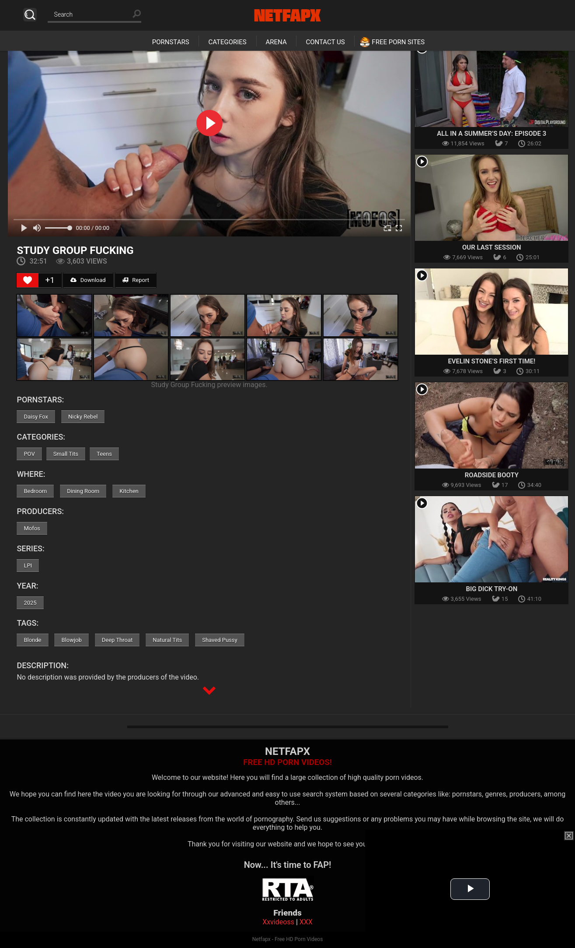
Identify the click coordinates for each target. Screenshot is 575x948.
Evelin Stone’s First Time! (491, 361)
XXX (306, 922)
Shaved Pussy (219, 640)
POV (29, 454)
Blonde (32, 640)
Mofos (32, 528)
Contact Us (325, 42)
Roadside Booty (492, 475)
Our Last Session (491, 247)
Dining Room (83, 491)
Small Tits (65, 454)
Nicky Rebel (83, 416)
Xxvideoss (278, 922)
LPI (28, 565)
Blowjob (71, 640)
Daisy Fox (36, 416)
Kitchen (129, 491)
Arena (276, 42)
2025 (30, 602)
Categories (227, 42)
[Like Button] (27, 280)
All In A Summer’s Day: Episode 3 (491, 133)
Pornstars (170, 42)
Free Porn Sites (398, 42)
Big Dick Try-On (491, 589)
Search (30, 14)
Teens (104, 454)
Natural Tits (167, 640)
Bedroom (35, 491)
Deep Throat (117, 640)
